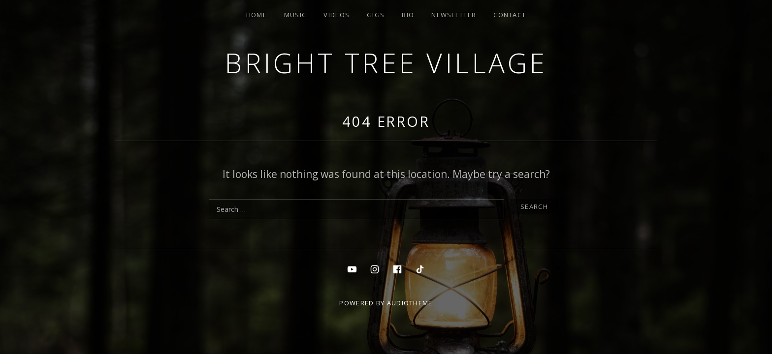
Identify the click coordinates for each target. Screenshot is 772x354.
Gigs (376, 14)
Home (256, 14)
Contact (509, 14)
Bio (408, 14)
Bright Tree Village (386, 62)
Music (295, 14)
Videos (336, 14)
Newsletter (453, 14)
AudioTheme (410, 302)
